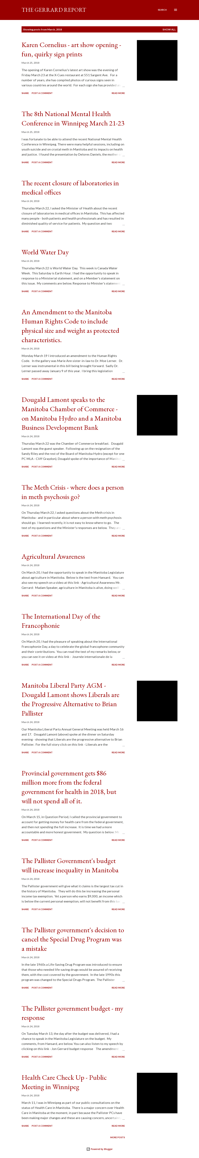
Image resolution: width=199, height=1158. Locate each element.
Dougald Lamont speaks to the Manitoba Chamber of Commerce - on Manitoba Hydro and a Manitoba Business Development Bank (72, 413)
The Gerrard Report (54, 9)
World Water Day (45, 251)
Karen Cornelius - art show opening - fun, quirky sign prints (71, 49)
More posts (117, 1137)
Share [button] (25, 93)
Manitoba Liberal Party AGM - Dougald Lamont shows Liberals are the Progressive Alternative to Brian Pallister (70, 699)
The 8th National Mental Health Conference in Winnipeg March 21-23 (73, 118)
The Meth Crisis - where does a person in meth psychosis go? (73, 492)
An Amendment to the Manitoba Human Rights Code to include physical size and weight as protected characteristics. (70, 325)
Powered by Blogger (99, 1149)
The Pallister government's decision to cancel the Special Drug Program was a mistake (73, 939)
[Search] (162, 10)
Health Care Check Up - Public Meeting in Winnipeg (64, 1082)
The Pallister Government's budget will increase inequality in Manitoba (70, 865)
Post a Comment (42, 93)
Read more (118, 93)
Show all (169, 29)
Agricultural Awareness (53, 556)
